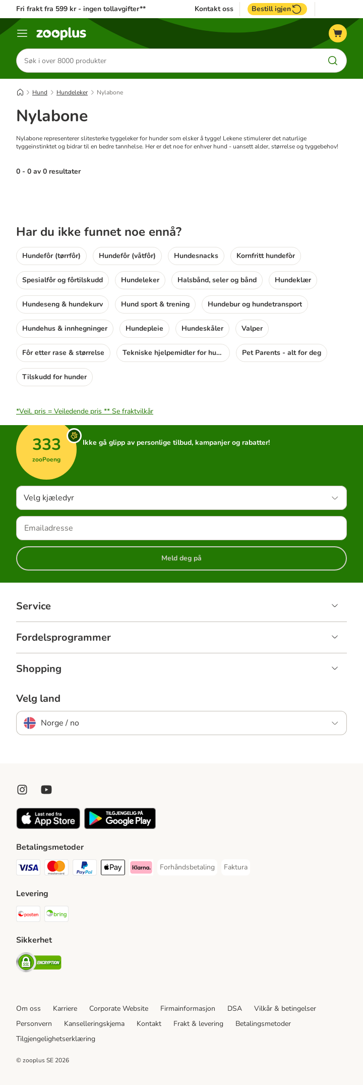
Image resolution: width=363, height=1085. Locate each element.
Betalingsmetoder (263, 1023)
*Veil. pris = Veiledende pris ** (84, 411)
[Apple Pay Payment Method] (113, 869)
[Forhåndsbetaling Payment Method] (187, 867)
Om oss (28, 1008)
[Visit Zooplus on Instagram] (22, 790)
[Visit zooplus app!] (48, 827)
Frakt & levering (198, 1023)
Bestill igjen (277, 9)
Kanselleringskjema (94, 1023)
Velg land (38, 699)
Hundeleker (72, 92)
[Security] (39, 964)
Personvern (34, 1023)
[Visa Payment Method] (28, 869)
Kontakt (149, 1023)
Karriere (65, 1008)
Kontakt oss (214, 9)
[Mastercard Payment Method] (56, 869)
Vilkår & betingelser (285, 1008)
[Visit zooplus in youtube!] (46, 790)
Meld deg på (181, 558)
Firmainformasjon (187, 1008)
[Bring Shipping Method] (56, 915)
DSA (234, 1008)
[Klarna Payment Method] (141, 869)
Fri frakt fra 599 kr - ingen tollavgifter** (81, 9)
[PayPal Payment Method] (85, 869)
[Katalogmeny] (22, 33)
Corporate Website (118, 1008)
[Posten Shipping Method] (28, 915)
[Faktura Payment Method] (236, 867)
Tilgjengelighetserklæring (55, 1039)
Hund (39, 92)
